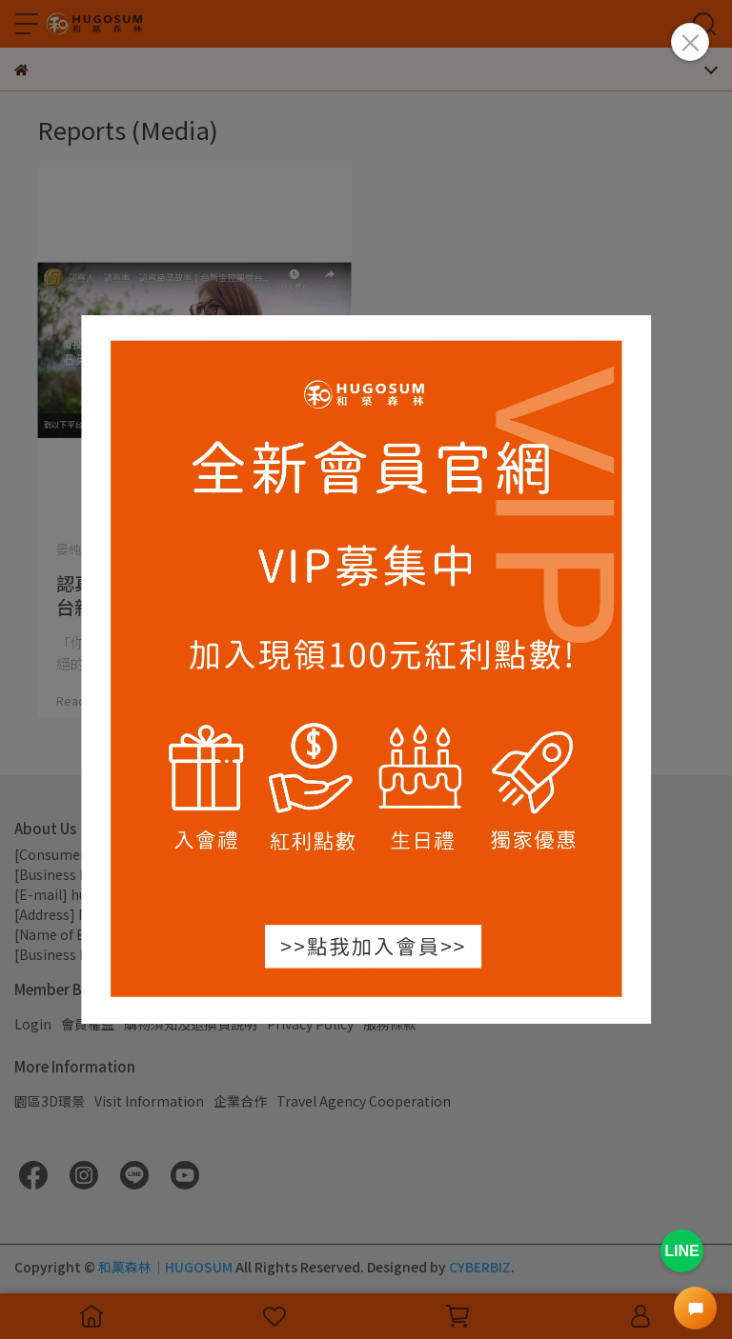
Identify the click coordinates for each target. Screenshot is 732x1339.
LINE (681, 1251)
